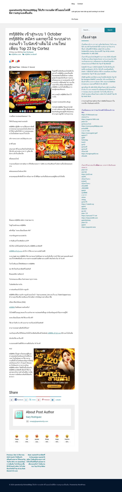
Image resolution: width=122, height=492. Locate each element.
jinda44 (83, 181)
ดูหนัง (83, 144)
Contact (80, 4)
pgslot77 (84, 135)
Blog (73, 4)
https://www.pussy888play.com (92, 126)
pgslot (83, 190)
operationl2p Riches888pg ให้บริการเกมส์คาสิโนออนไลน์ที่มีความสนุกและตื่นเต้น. (41, 485)
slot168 (84, 172)
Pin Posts (75, 19)
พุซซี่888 (84, 193)
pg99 (83, 138)
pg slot (83, 211)
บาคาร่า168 (85, 131)
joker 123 (84, 213)
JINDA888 (84, 188)
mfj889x (12, 307)
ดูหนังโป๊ (84, 202)
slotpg (83, 200)
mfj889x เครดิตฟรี (31, 54)
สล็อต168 (84, 151)
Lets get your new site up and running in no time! (88, 11)
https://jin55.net (86, 174)
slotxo (83, 197)
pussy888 (84, 128)
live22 (83, 142)
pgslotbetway (86, 220)
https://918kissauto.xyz (89, 115)
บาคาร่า (84, 195)
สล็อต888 (84, 186)
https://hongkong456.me (89, 154)
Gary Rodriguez (28, 52)
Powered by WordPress (77, 485)
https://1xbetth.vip (87, 204)
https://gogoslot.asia (88, 227)
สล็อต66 (84, 156)
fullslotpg (84, 140)
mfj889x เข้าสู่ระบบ (15, 251)
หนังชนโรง (85, 117)
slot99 (83, 177)
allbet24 (84, 209)
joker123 (84, 122)
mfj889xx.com (16, 54)
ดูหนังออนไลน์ (86, 124)
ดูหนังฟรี (84, 147)
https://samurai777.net (89, 216)
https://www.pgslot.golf (89, 133)
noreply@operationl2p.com (37, 421)
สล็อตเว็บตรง (85, 179)
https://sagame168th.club (90, 119)
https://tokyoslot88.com (89, 218)
